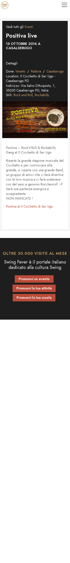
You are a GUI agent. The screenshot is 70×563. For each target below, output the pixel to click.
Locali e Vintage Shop (22, 439)
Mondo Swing (16, 448)
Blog (8, 453)
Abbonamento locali (20, 405)
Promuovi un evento (34, 283)
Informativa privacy (19, 477)
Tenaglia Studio (46, 557)
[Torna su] (35, 510)
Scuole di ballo (16, 429)
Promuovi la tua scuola (34, 302)
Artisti (9, 434)
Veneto (20, 71)
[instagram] (39, 528)
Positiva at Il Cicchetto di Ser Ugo (30, 211)
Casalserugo (15, 76)
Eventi (29, 26)
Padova (36, 71)
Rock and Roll (23, 99)
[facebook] (31, 528)
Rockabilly (42, 99)
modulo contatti (30, 388)
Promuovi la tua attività (34, 293)
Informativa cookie (18, 482)
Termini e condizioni (20, 487)
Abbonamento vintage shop (25, 410)
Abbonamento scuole (20, 400)
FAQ (8, 473)
